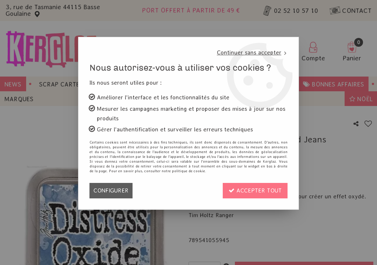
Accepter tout (255, 190)
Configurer (111, 190)
